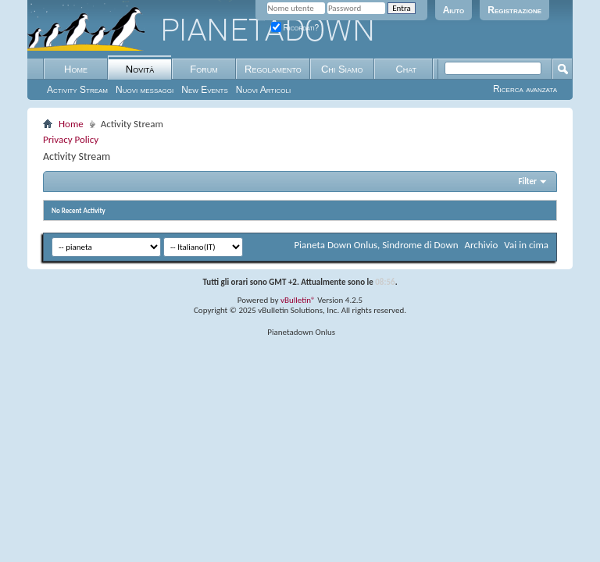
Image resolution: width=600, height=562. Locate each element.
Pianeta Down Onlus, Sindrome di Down (376, 245)
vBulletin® (298, 300)
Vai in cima (526, 245)
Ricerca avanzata (525, 89)
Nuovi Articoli (263, 89)
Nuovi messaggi (144, 89)
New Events (204, 89)
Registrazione (514, 10)
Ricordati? (295, 27)
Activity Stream (77, 89)
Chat (405, 69)
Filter (527, 181)
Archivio (481, 245)
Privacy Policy (70, 139)
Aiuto (454, 10)
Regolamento (273, 69)
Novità (140, 69)
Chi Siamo (342, 69)
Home (76, 69)
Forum (203, 69)
